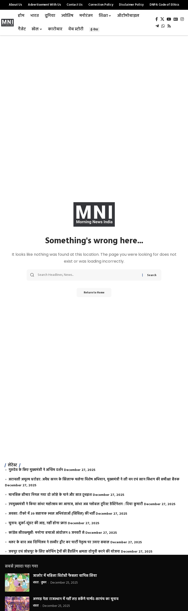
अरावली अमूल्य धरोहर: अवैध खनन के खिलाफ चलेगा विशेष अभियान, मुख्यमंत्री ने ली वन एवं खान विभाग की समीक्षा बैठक (94, 479)
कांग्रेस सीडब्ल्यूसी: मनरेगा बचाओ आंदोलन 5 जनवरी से (46, 533)
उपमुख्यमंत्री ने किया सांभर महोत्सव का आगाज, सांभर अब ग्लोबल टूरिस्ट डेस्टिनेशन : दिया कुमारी (76, 504)
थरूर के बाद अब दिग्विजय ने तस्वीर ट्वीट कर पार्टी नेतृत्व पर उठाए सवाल (59, 542)
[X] (162, 19)
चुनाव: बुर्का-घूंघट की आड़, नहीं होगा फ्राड (38, 523)
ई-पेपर (94, 29)
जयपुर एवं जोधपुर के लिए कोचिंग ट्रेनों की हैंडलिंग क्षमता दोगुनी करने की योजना (64, 552)
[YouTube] (168, 19)
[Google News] (175, 19)
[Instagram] (182, 19)
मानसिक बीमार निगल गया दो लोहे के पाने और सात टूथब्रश (50, 495)
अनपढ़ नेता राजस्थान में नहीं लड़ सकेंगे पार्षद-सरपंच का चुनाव (75, 599)
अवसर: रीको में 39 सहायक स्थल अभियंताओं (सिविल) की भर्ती (52, 514)
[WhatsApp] (163, 26)
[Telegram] (157, 26)
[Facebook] (156, 19)
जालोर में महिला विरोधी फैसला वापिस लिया (65, 576)
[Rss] (169, 26)
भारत (36, 583)
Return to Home (94, 293)
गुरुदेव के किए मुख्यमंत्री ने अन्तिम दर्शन (36, 470)
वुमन (44, 583)
